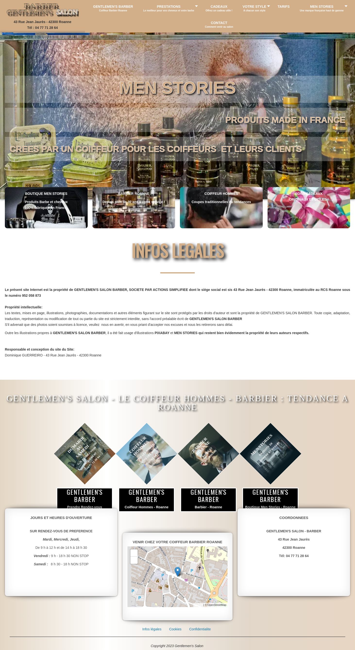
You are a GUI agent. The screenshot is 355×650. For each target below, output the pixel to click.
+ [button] (134, 553)
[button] (169, 8)
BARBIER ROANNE (133, 194)
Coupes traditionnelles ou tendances (221, 202)
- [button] (134, 560)
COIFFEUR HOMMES (221, 194)
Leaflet (198, 604)
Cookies (175, 629)
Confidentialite (200, 629)
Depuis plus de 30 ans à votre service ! (133, 202)
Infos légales (151, 629)
